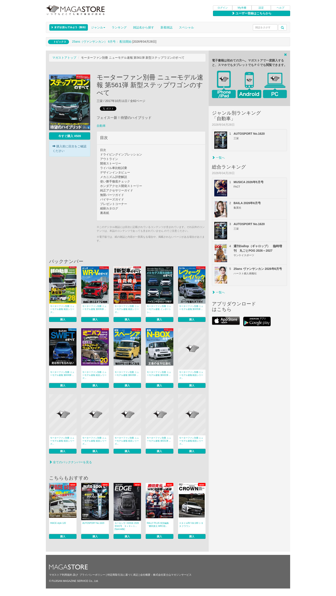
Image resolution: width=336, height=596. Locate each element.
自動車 (101, 125)
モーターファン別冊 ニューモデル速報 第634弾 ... (62, 373)
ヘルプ (280, 7)
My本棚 (242, 7)
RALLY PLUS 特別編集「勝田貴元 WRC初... (158, 524)
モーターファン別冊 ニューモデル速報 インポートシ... (159, 309)
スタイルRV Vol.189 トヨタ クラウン (191, 524)
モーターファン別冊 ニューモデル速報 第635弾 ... (191, 307)
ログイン (223, 7)
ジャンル (98, 27)
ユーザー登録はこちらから (252, 13)
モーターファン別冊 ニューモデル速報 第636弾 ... (94, 307)
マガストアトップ (64, 57)
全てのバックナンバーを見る (70, 462)
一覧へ (218, 157)
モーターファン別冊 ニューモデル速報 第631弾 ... (159, 439)
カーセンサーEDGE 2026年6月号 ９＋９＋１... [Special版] (127, 526)
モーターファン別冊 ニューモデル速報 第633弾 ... (127, 373)
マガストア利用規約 (60, 574)
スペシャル (186, 27)
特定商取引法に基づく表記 (122, 574)
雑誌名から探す (143, 27)
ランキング (119, 27)
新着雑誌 (166, 27)
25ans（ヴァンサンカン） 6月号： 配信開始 (102, 41)
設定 (261, 7)
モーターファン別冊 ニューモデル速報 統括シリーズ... (62, 309)
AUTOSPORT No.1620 (93, 523)
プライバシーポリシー (92, 574)
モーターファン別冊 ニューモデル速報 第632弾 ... (159, 373)
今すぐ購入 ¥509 (69, 136)
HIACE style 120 (58, 523)
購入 (62, 319)
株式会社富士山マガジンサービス (172, 574)
